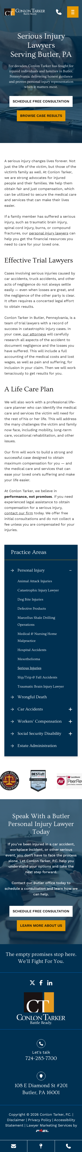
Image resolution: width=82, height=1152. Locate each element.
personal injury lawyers (48, 233)
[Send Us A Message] (13, 1146)
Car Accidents (30, 709)
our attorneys (34, 334)
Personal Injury (31, 570)
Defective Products (31, 608)
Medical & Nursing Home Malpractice (37, 637)
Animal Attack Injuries (34, 581)
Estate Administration (37, 745)
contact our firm (18, 513)
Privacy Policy (39, 1120)
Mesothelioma (28, 659)
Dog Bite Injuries (30, 599)
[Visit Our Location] (41, 1146)
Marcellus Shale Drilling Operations (36, 621)
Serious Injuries (29, 668)
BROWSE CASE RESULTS (41, 116)
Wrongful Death (32, 697)
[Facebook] (41, 982)
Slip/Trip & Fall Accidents (37, 677)
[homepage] (41, 1008)
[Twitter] (32, 982)
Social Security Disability (39, 733)
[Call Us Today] (68, 1146)
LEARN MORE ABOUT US (41, 925)
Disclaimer (16, 1120)
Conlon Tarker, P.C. (55, 1114)
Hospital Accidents (31, 650)
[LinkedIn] (49, 982)
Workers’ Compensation (39, 721)
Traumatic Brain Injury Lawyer (40, 686)
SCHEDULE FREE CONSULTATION (41, 101)
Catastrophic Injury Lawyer (38, 590)
